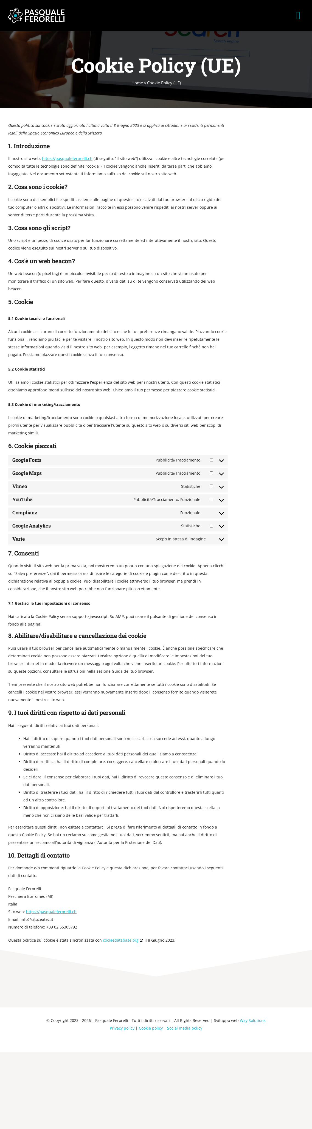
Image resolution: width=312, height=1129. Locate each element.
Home (137, 82)
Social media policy (184, 1028)
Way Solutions (253, 1020)
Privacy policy (122, 1028)
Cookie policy (151, 1028)
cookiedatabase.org (121, 940)
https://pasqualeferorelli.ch (67, 158)
